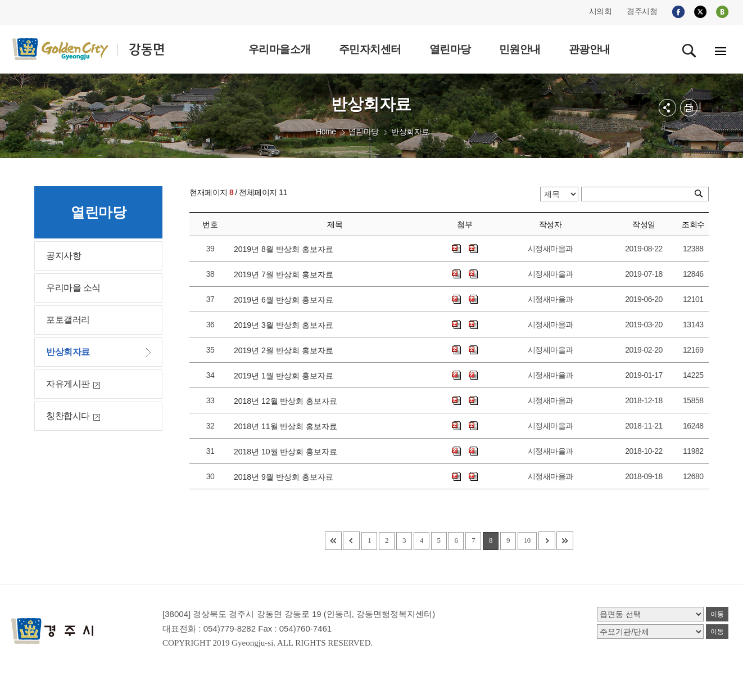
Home (326, 131)
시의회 (600, 11)
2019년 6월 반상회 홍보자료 (285, 299)
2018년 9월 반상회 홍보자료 (285, 476)
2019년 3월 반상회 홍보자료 (285, 325)
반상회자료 (410, 131)
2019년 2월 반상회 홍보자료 (285, 350)
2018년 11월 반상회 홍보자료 (288, 426)
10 (527, 540)
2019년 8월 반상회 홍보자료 (285, 249)
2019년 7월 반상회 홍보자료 (285, 274)
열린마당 (363, 131)
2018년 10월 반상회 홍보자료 (288, 451)
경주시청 (642, 11)
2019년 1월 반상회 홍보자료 (285, 375)
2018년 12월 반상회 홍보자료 (288, 400)
